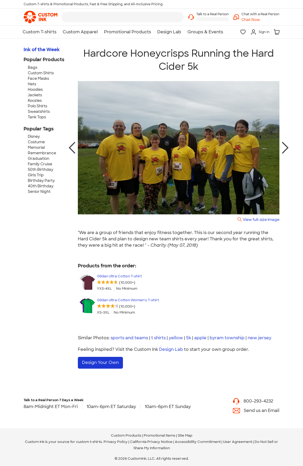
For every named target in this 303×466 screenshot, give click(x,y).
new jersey (259, 338)
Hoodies (35, 89)
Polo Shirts (37, 106)
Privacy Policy (116, 441)
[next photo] (285, 147)
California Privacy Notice (151, 441)
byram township (227, 338)
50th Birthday (40, 169)
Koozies (35, 100)
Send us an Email (261, 410)
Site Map (185, 435)
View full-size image (261, 219)
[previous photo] (72, 147)
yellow (176, 338)
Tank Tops (37, 117)
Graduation (38, 158)
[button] (260, 20)
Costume (36, 142)
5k (188, 338)
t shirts (158, 338)
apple (200, 338)
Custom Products (126, 435)
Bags (32, 67)
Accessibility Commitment (198, 441)
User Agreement (237, 441)
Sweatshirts (39, 111)
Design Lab (171, 349)
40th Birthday (40, 186)
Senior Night (39, 191)
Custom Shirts (41, 73)
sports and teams (129, 338)
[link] (40, 17)
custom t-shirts (89, 441)
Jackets (35, 95)
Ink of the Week (42, 49)
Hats (32, 84)
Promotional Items (159, 435)
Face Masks (38, 78)
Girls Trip (36, 175)
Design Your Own (100, 362)
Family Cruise (40, 164)
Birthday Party (41, 180)
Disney (34, 136)
